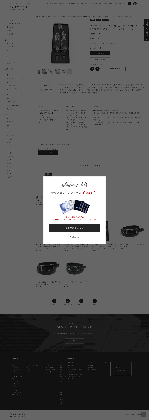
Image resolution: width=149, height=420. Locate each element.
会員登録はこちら (74, 228)
